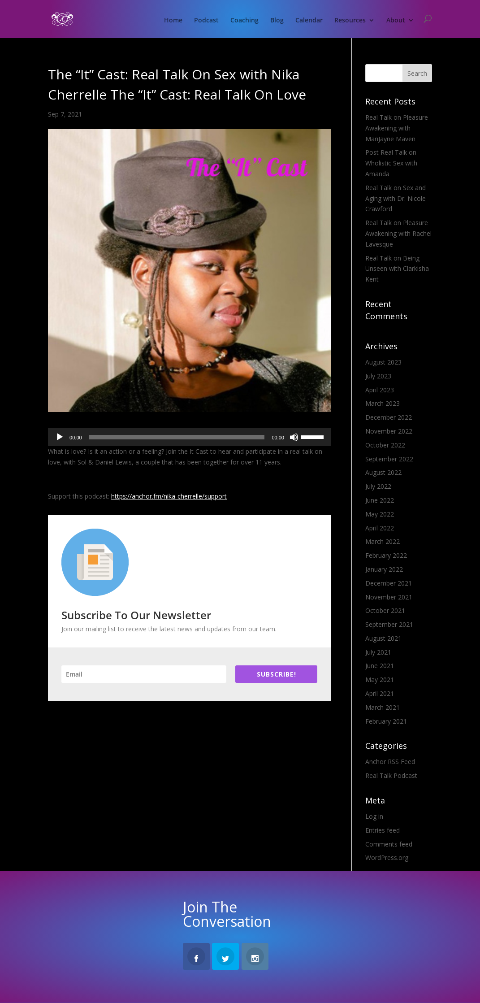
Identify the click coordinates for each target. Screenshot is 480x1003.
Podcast (206, 20)
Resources (350, 20)
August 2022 (383, 472)
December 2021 (388, 583)
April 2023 (379, 390)
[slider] (177, 437)
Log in (374, 816)
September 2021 (389, 624)
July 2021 (378, 652)
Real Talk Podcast (391, 775)
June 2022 (379, 500)
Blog (277, 20)
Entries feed (382, 830)
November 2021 (388, 597)
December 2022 (388, 417)
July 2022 (378, 486)
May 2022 (379, 514)
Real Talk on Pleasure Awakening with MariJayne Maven (396, 128)
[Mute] (294, 437)
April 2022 (379, 528)
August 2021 (383, 638)
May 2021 (379, 679)
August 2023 (383, 362)
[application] (189, 437)
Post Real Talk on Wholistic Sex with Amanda (391, 163)
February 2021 (386, 721)
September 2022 (389, 459)
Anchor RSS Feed (390, 761)
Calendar (309, 20)
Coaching (244, 20)
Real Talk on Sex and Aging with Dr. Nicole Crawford (395, 198)
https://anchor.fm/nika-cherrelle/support (169, 496)
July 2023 (378, 376)
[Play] (59, 437)
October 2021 (385, 610)
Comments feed (388, 844)
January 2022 (384, 569)
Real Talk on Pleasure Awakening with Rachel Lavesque (398, 233)
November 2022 (388, 431)
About (395, 20)
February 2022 (386, 555)
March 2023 (382, 403)
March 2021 (382, 707)
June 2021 (379, 665)
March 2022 (382, 541)
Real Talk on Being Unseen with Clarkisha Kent (397, 269)
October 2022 (385, 445)
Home (173, 20)
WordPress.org (386, 857)
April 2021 (379, 693)
